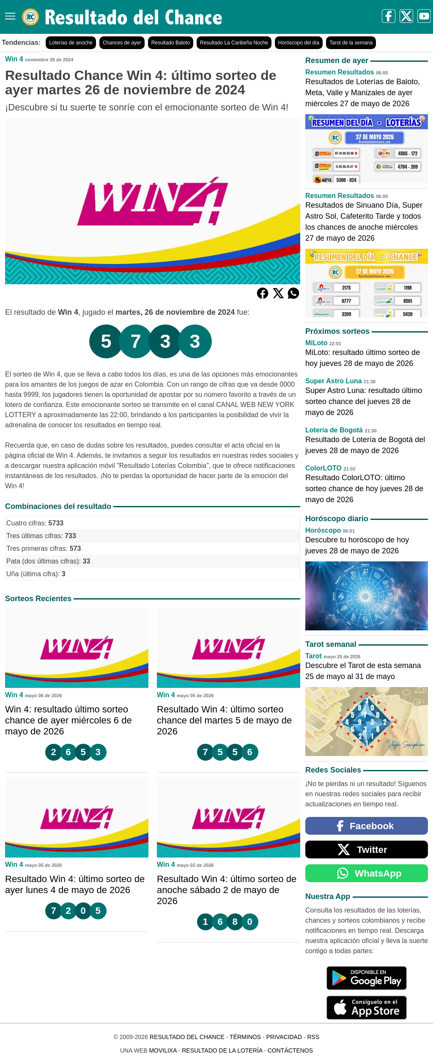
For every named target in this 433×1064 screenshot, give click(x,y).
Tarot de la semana (351, 43)
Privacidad (284, 1037)
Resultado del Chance (187, 1037)
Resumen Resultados (339, 72)
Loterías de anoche (71, 43)
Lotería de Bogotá (334, 430)
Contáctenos (290, 1050)
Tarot (313, 656)
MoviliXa (162, 1050)
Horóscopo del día (298, 43)
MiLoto (316, 342)
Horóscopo (323, 530)
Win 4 (14, 59)
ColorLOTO (323, 468)
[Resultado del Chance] (122, 16)
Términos (245, 1037)
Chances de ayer (122, 43)
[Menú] (8, 13)
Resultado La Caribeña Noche (234, 43)
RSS (313, 1037)
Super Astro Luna (333, 381)
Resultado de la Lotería (222, 1050)
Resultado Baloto (170, 43)
